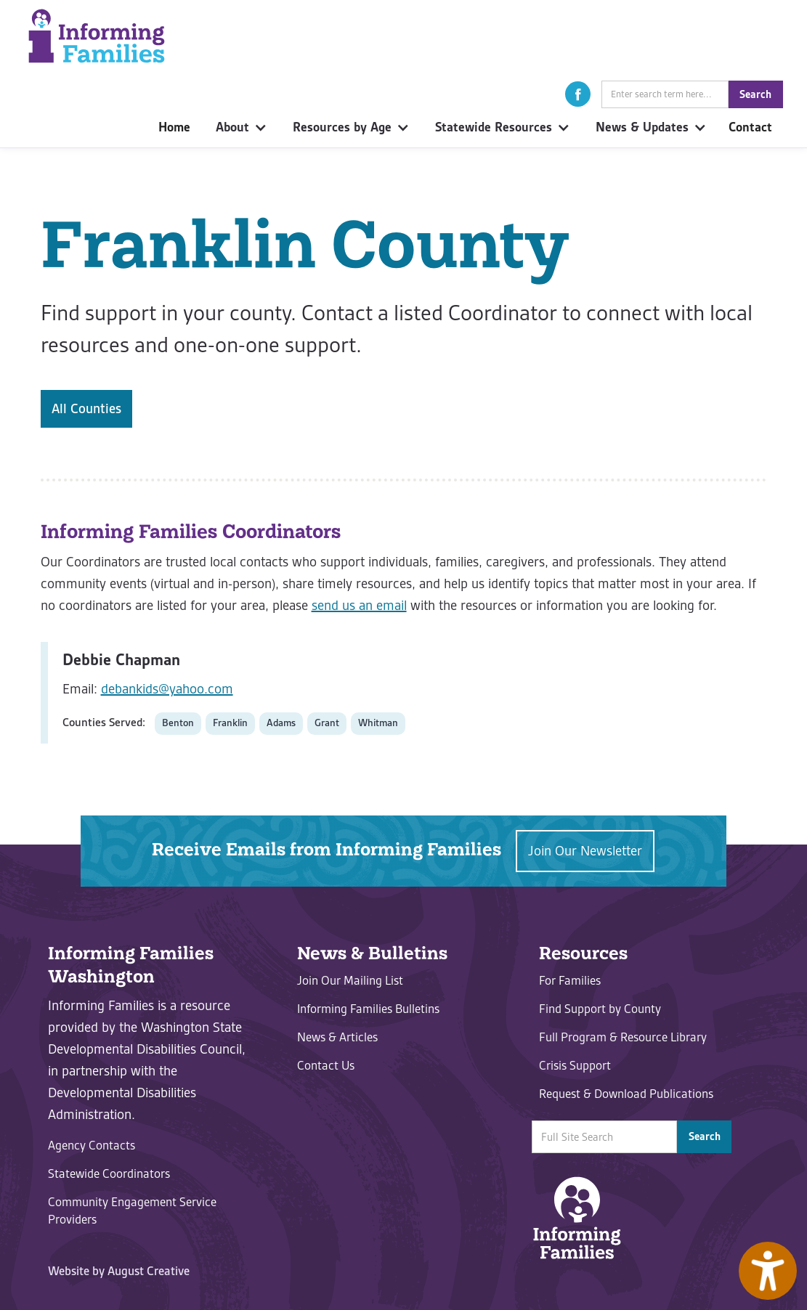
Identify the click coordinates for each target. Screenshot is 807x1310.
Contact (750, 127)
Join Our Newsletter (585, 850)
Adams (281, 723)
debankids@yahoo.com (167, 688)
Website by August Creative (119, 1271)
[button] (578, 94)
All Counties (86, 408)
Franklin (230, 723)
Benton (178, 723)
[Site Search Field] (665, 94)
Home (174, 127)
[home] (96, 36)
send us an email (359, 605)
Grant (327, 723)
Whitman (378, 723)
